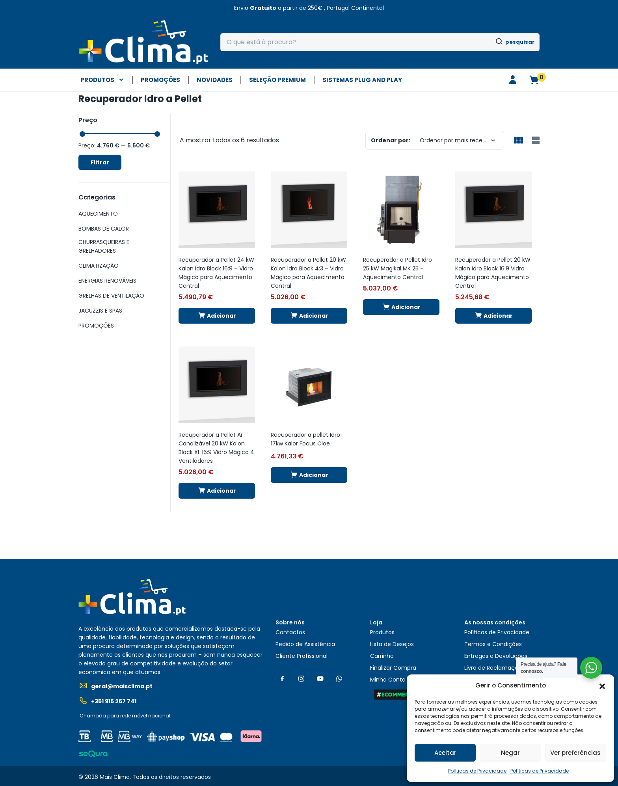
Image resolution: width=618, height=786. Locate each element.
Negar (510, 753)
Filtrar (100, 162)
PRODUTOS (102, 80)
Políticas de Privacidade (477, 770)
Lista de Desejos (392, 644)
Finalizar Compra (393, 668)
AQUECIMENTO (98, 214)
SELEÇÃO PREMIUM (277, 80)
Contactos (290, 632)
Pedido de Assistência (305, 644)
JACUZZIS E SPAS (100, 311)
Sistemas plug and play (362, 80)
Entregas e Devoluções (495, 656)
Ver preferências (575, 753)
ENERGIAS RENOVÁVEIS (107, 281)
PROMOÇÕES (160, 80)
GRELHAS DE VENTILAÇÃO (111, 296)
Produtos (382, 632)
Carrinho (382, 656)
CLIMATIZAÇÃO (98, 266)
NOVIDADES (215, 80)
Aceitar (445, 753)
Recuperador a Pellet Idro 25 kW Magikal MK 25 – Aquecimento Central (397, 268)
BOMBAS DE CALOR (103, 229)
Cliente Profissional (301, 656)
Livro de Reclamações (494, 668)
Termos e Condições (493, 644)
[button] (602, 685)
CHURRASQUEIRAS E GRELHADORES (103, 246)
